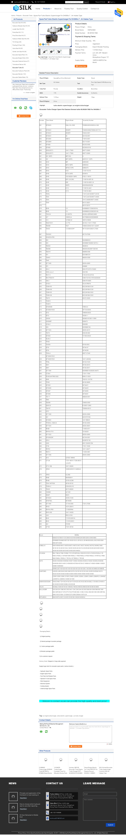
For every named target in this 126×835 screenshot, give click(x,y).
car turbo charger (78, 716)
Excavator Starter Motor (19, 77)
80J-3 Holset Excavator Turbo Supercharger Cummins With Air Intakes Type (105, 770)
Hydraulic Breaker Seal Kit (19, 26)
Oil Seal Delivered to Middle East (29, 816)
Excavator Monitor (17, 74)
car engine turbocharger (49, 716)
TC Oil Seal (15, 42)
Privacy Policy (22, 833)
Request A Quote (100, 2)
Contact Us (95, 9)
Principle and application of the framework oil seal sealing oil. (30, 794)
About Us (57, 9)
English (112, 2)
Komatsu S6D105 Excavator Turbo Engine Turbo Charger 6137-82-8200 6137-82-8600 (76, 770)
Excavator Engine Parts (18, 58)
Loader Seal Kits (17, 29)
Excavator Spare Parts (18, 55)
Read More (23, 798)
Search (86, 2)
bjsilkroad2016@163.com (21, 2)
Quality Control (82, 9)
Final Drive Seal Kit (17, 35)
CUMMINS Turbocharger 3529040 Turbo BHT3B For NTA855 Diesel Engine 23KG (45, 771)
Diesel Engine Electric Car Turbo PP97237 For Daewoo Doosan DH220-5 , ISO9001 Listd (90, 771)
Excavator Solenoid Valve (19, 61)
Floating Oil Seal (17, 45)
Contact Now (82, 66)
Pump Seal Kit (16, 32)
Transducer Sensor (17, 64)
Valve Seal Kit (16, 48)
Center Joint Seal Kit (18, 51)
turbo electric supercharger (65, 716)
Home (38, 9)
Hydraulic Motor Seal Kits (19, 38)
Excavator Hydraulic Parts (19, 71)
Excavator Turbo (27, 15)
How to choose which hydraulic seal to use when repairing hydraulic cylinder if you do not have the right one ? (30, 805)
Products (46, 9)
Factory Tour (69, 9)
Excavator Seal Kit (17, 22)
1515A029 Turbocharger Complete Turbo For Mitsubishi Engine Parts (60, 770)
